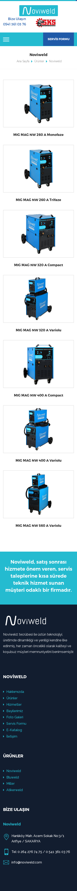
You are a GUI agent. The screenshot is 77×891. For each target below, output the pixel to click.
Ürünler (39, 61)
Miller (9, 784)
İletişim (10, 736)
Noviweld (12, 771)
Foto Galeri (13, 717)
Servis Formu (14, 724)
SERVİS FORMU (59, 39)
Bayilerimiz (13, 711)
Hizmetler (12, 705)
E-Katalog (12, 730)
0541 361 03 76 (14, 24)
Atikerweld (13, 790)
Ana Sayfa (23, 61)
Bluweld (11, 777)
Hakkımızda (13, 692)
